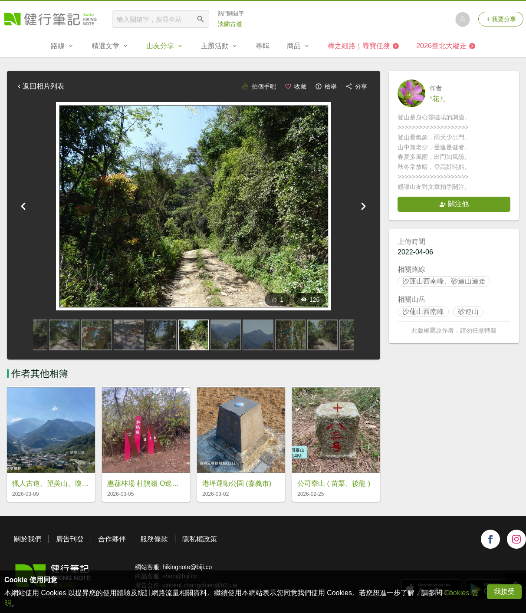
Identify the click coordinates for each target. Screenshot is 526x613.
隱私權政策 (199, 539)
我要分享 (501, 19)
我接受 (504, 591)
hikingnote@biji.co (187, 567)
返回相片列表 (40, 86)
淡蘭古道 (230, 23)
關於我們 (28, 539)
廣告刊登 (70, 539)
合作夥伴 (112, 539)
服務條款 (154, 539)
